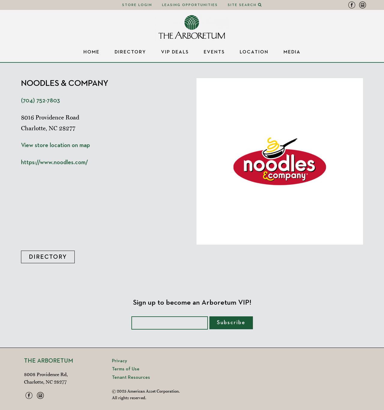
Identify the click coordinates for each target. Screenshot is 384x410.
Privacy (119, 361)
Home (91, 52)
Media (292, 52)
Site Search (245, 5)
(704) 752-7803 (40, 101)
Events (214, 52)
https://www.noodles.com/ (54, 162)
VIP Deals (175, 52)
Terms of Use (126, 369)
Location (254, 52)
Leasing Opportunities (190, 5)
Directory (130, 52)
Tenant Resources (131, 377)
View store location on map (55, 145)
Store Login (137, 5)
